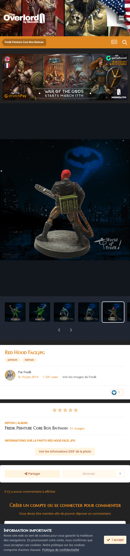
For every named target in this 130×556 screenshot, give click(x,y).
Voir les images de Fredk (79, 364)
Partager (32, 461)
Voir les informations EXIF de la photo (65, 439)
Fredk (27, 359)
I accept (115, 540)
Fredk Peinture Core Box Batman (36, 415)
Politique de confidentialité (60, 550)
